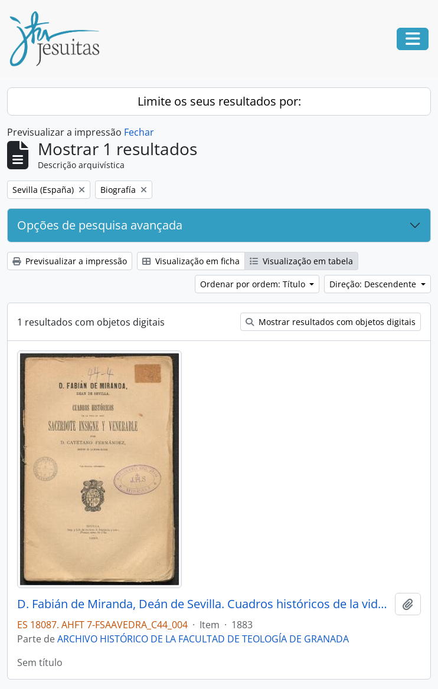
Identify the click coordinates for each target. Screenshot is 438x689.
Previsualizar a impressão (69, 261)
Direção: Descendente (374, 284)
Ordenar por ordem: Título (254, 284)
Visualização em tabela (301, 261)
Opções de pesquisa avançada (99, 225)
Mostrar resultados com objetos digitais (331, 321)
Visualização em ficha (191, 261)
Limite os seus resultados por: (219, 101)
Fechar (139, 132)
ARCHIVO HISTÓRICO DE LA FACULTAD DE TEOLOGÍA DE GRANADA (203, 638)
